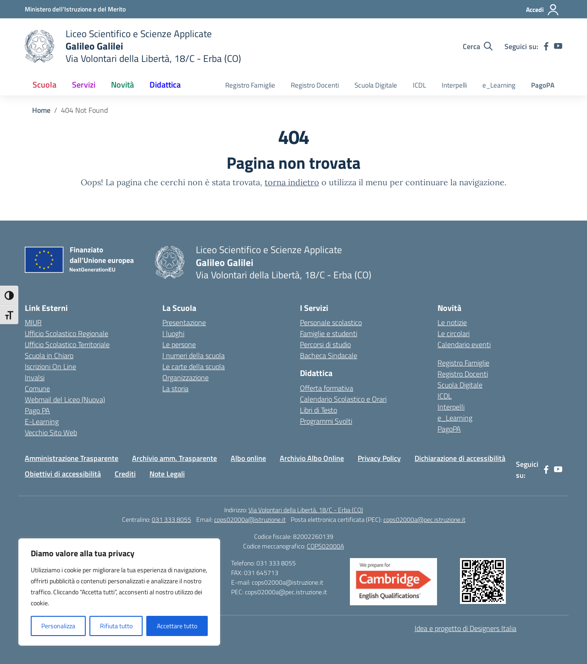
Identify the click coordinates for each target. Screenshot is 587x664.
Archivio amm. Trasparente (174, 458)
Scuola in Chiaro (49, 355)
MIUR (33, 322)
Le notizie (452, 322)
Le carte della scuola (193, 366)
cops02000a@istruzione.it (250, 519)
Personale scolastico (331, 322)
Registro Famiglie (250, 85)
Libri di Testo (318, 409)
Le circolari (453, 333)
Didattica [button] (165, 84)
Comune (37, 388)
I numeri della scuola (193, 355)
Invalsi (34, 377)
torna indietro (292, 182)
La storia (175, 388)
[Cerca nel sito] (477, 46)
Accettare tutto (177, 626)
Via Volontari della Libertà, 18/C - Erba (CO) (306, 510)
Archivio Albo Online (312, 458)
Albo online (248, 458)
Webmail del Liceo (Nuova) (65, 399)
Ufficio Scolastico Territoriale (67, 344)
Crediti (125, 473)
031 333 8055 (171, 519)
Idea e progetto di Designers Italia (465, 628)
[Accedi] (542, 9)
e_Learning (498, 85)
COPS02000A (325, 546)
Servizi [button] (83, 84)
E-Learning (42, 421)
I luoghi (173, 333)
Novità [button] (122, 84)
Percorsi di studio (325, 344)
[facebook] (546, 46)
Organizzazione (185, 377)
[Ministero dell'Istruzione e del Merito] (75, 9)
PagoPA (542, 85)
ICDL (419, 85)
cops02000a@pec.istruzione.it (424, 519)
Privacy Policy (379, 458)
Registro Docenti (315, 85)
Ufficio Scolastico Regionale (66, 333)
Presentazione (184, 322)
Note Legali (167, 473)
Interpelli (454, 85)
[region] (119, 592)
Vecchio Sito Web (51, 432)
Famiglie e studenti (328, 333)
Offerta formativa (326, 387)
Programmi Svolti (326, 420)
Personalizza (58, 626)
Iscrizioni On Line (50, 366)
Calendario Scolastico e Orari (343, 398)
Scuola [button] (44, 84)
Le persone (179, 344)
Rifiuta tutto (116, 626)
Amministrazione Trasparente (71, 458)
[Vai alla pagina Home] (41, 110)
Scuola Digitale (375, 85)
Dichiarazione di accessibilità (460, 458)
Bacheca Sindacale (328, 355)
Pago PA (37, 410)
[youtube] (558, 46)
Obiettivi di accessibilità (63, 473)
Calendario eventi (464, 344)
